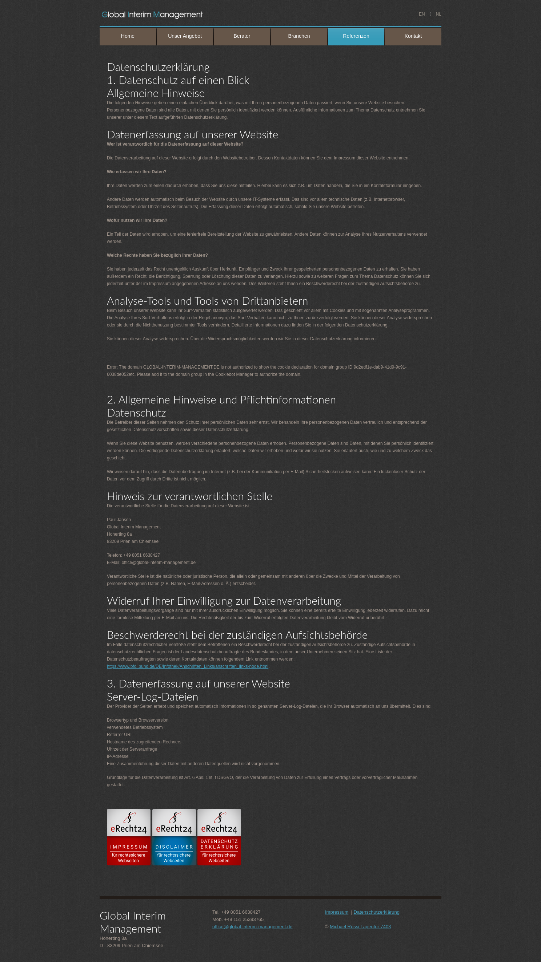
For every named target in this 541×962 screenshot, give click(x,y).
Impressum (336, 912)
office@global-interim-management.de (252, 926)
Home (128, 36)
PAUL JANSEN (178, 14)
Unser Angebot (185, 36)
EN (422, 14)
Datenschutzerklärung (377, 912)
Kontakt (413, 36)
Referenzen (356, 36)
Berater (242, 36)
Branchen (299, 36)
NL (438, 14)
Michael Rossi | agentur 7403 (360, 926)
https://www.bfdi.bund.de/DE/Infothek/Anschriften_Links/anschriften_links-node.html (187, 666)
